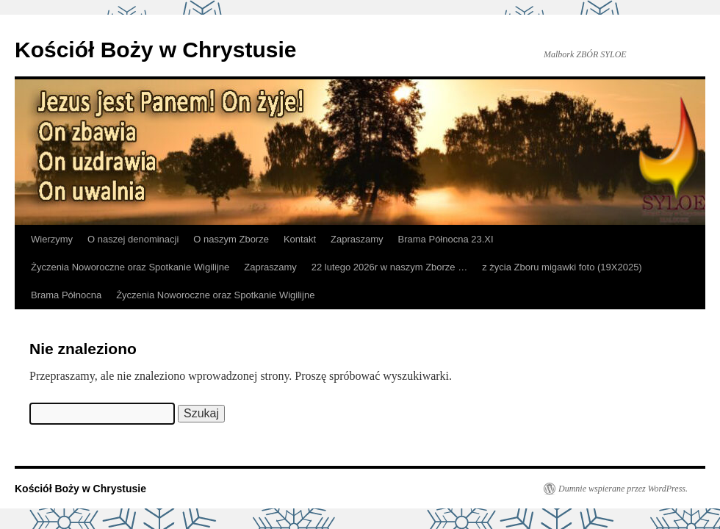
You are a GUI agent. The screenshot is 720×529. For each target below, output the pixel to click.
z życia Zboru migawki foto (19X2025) (561, 267)
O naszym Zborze (231, 239)
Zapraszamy (357, 239)
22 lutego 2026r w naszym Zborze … (389, 267)
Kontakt (300, 239)
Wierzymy (52, 239)
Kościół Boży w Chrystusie (155, 49)
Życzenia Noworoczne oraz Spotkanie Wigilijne (130, 267)
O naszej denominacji (133, 239)
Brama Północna (66, 295)
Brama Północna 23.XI (446, 239)
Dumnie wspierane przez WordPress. (623, 488)
